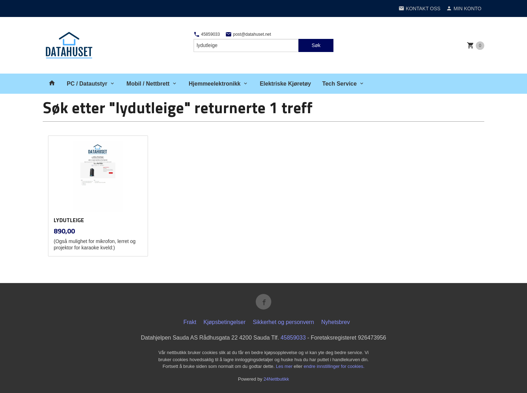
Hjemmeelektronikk (215, 84)
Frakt (189, 322)
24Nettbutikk (276, 379)
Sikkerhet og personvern (283, 322)
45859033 (207, 34)
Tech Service (339, 84)
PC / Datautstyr (87, 84)
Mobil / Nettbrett (148, 84)
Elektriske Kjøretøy (285, 84)
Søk (316, 45)
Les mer (285, 366)
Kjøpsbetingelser (224, 322)
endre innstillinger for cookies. (334, 366)
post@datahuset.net (248, 34)
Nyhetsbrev (335, 322)
